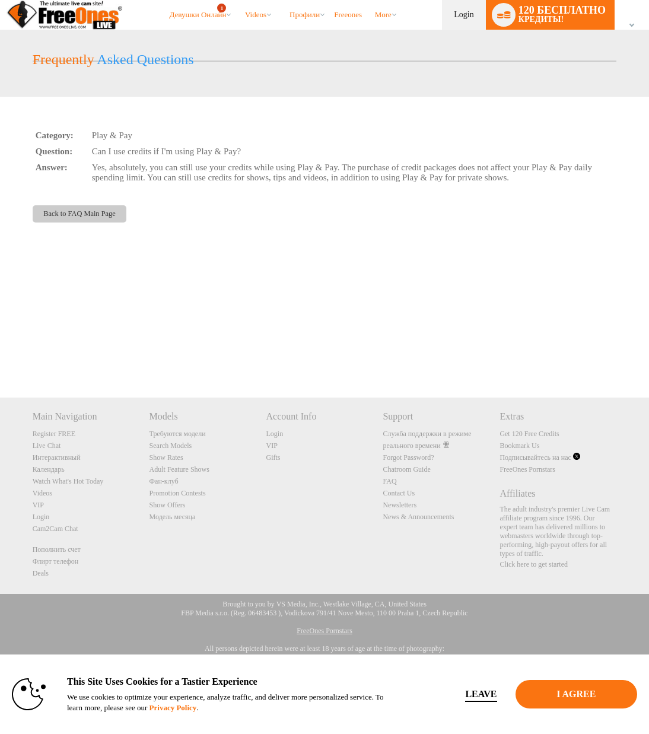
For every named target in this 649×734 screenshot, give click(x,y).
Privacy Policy (208, 707)
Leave (463, 694)
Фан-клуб (164, 481)
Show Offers (167, 505)
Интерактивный (57, 457)
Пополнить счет (57, 549)
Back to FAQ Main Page (79, 213)
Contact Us (399, 493)
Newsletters (399, 505)
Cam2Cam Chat (55, 529)
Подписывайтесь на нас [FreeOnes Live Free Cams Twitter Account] (540, 457)
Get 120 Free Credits (529, 434)
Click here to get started (534, 564)
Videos (255, 14)
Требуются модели (177, 434)
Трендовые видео (239, 0)
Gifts (273, 457)
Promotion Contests (177, 493)
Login (463, 14)
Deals (41, 573)
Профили (304, 14)
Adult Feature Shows (179, 469)
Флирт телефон (56, 561)
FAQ (389, 481)
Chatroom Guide (406, 469)
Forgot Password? (408, 457)
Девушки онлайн (197, 11)
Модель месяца (172, 517)
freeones (348, 14)
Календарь (49, 469)
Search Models (170, 445)
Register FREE (54, 434)
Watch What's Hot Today (68, 481)
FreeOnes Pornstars (527, 469)
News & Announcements (418, 517)
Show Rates (166, 457)
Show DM (0, 353)
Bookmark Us (519, 445)
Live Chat (47, 445)
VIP (38, 505)
